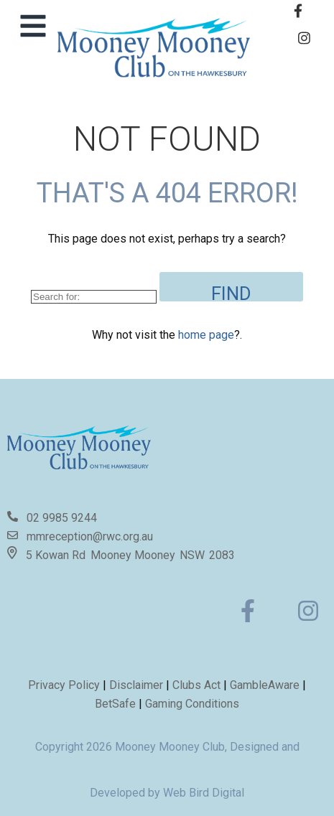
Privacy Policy (64, 685)
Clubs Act (196, 685)
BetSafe (115, 704)
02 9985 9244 (62, 518)
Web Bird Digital (203, 792)
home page (206, 335)
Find (231, 292)
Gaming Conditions (192, 704)
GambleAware (265, 685)
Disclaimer (137, 685)
